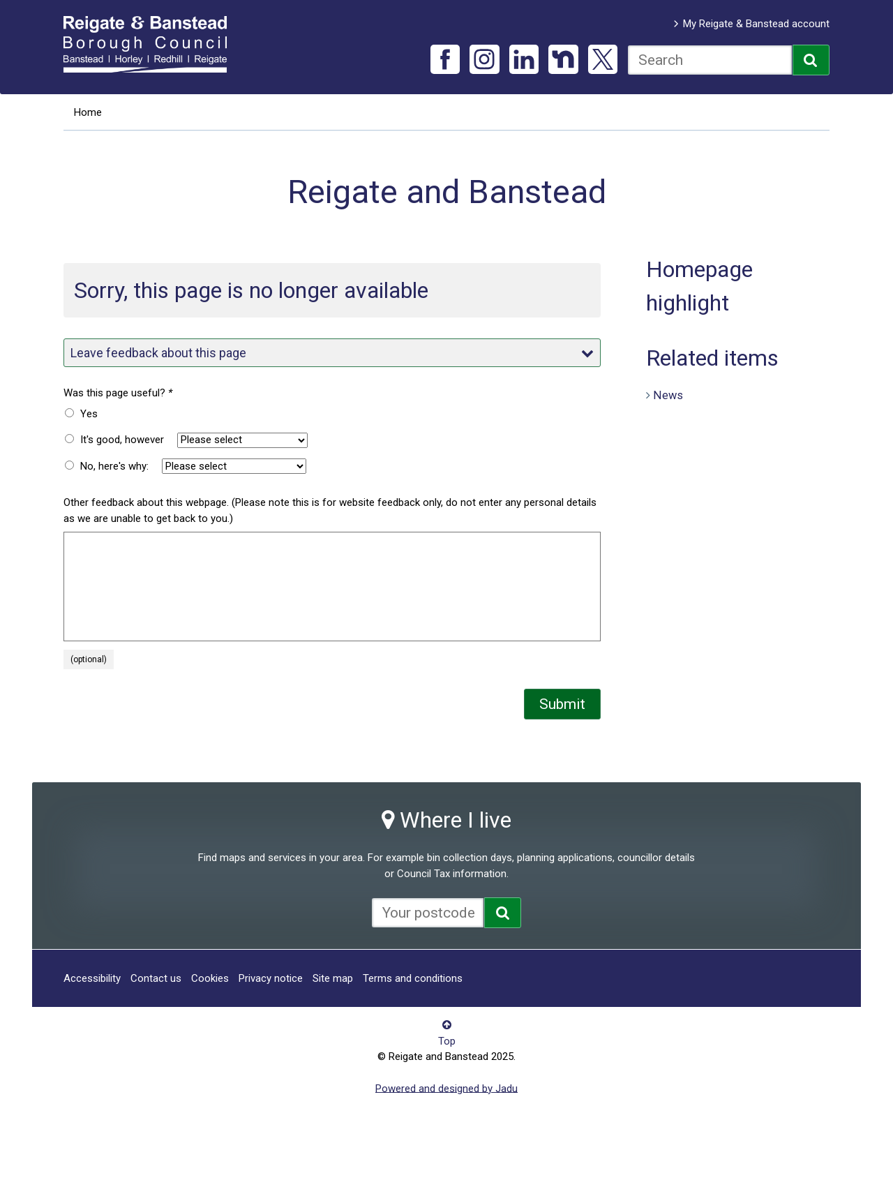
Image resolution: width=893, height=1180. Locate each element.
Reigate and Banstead (152, 43)
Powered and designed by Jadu (446, 1088)
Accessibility (92, 978)
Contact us (155, 978)
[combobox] (710, 60)
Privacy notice (271, 978)
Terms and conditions (413, 978)
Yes (89, 414)
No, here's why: (114, 466)
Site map (333, 978)
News (668, 394)
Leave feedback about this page (332, 352)
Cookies (210, 978)
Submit (562, 704)
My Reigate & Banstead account (756, 23)
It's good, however (122, 439)
